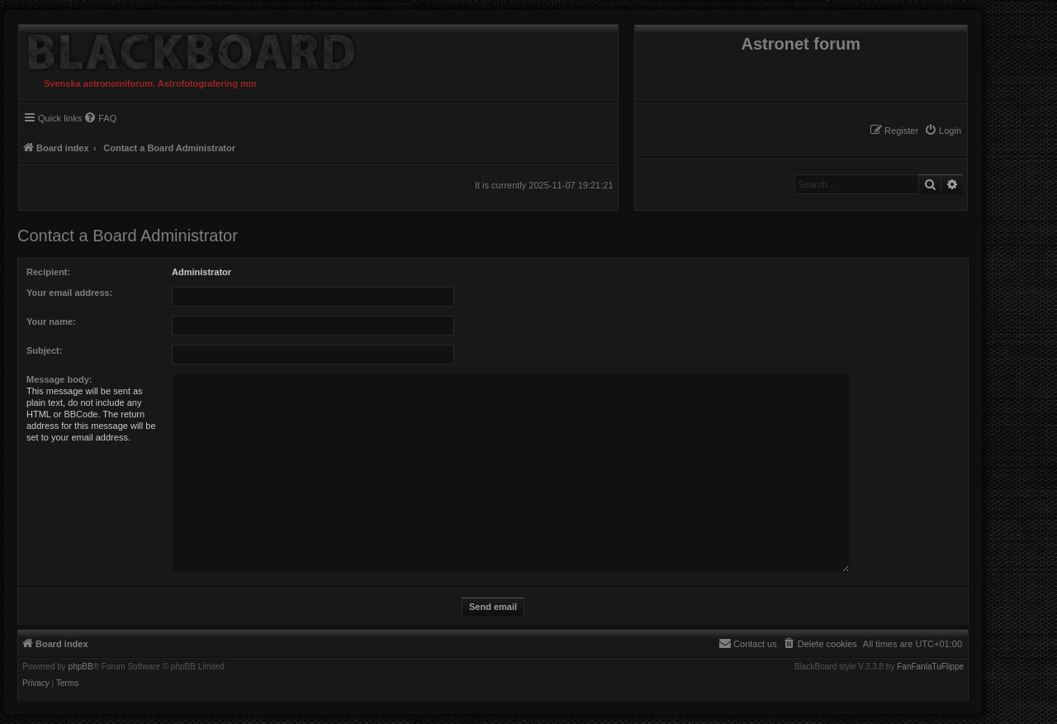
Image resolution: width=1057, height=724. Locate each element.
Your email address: (69, 293)
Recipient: (48, 272)
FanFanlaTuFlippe (930, 667)
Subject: (44, 350)
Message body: (59, 379)
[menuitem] (942, 131)
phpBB (81, 667)
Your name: (51, 321)
